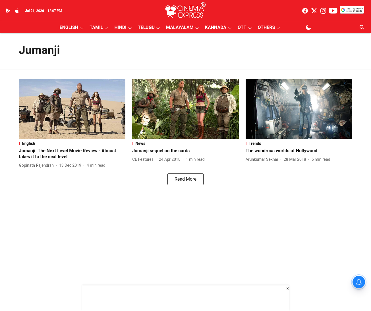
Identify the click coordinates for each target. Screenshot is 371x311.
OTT (242, 27)
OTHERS (266, 27)
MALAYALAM (180, 27)
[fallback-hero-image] (72, 109)
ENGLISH (69, 27)
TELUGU (146, 27)
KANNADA (215, 27)
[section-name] (72, 143)
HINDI (120, 27)
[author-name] (37, 165)
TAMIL (96, 27)
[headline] (72, 154)
